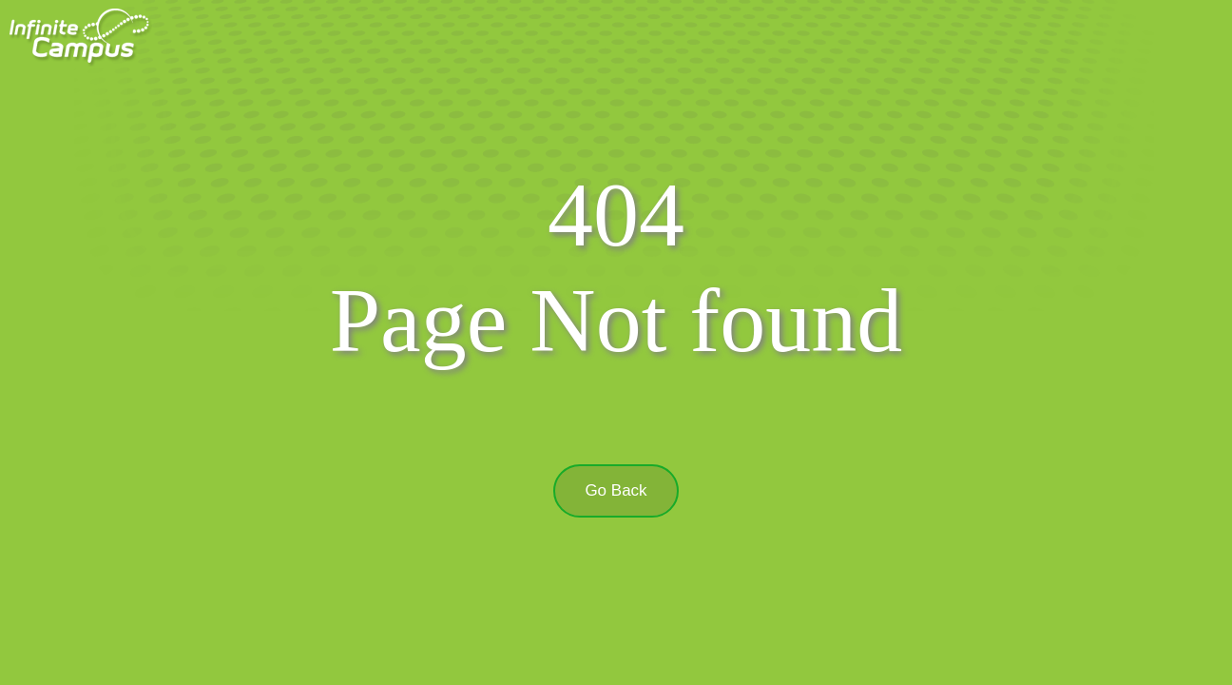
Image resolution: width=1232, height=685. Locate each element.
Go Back (615, 490)
